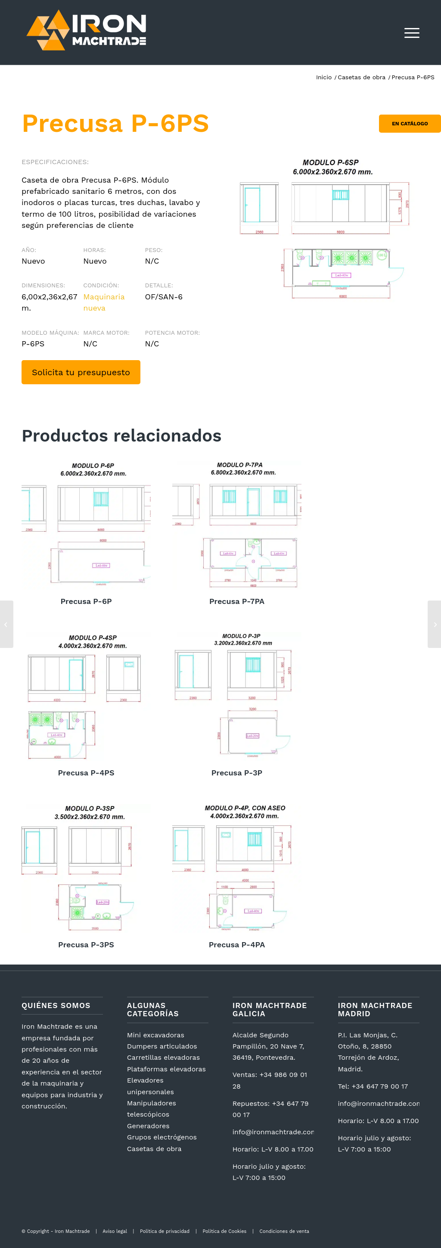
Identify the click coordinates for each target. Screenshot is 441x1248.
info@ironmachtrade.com (275, 1132)
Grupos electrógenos (162, 1137)
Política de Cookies (224, 1231)
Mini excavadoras (155, 1035)
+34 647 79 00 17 (380, 1086)
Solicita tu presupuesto (81, 372)
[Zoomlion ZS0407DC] (434, 624)
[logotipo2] (86, 32)
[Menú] (409, 32)
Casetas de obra (154, 1149)
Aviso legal (114, 1231)
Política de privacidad (164, 1231)
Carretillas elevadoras (163, 1057)
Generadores (148, 1126)
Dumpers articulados (162, 1046)
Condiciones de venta (285, 1231)
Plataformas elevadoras (166, 1069)
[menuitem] (409, 32)
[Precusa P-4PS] (6, 624)
